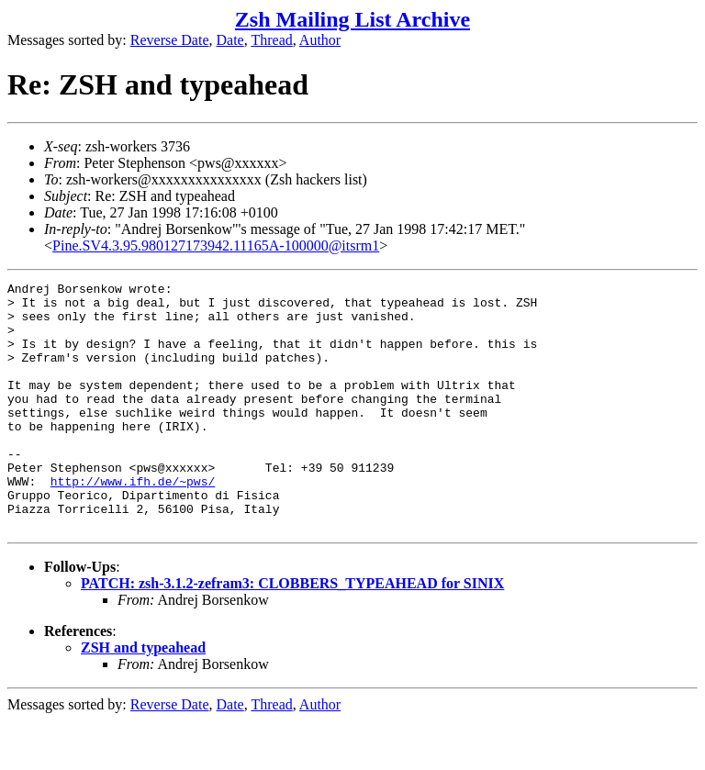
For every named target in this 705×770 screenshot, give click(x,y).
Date (230, 40)
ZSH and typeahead (143, 697)
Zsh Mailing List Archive (352, 19)
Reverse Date (169, 40)
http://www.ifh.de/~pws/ (132, 522)
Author (320, 40)
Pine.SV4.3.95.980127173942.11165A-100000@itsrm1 (215, 245)
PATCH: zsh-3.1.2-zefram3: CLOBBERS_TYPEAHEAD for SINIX (292, 633)
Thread (271, 40)
